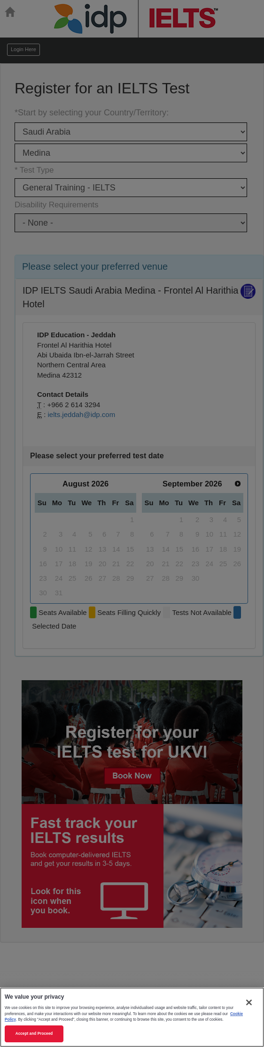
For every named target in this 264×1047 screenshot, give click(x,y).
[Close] (249, 1002)
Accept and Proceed (34, 1034)
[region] (132, 1017)
